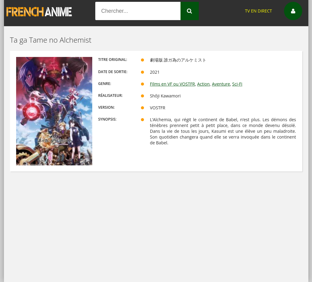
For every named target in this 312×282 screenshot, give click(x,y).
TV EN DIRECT (258, 11)
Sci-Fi (237, 84)
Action (203, 84)
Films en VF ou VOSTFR (172, 84)
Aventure (221, 84)
